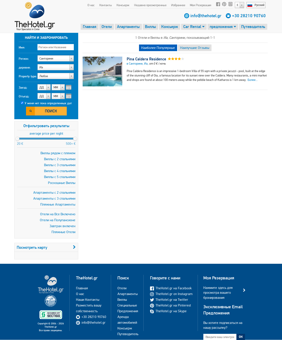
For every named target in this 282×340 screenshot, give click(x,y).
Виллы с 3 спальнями (59, 165)
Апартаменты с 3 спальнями (54, 198)
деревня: (25, 67)
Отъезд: (24, 96)
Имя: (22, 47)
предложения (223, 26)
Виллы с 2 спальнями (59, 159)
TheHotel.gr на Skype (168, 311)
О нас (91, 5)
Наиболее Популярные (158, 48)
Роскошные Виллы (61, 183)
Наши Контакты (87, 299)
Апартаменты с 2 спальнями (54, 192)
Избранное (178, 5)
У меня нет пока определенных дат (48, 103)
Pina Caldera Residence (146, 59)
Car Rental (193, 26)
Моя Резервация (200, 5)
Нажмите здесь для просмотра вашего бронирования (218, 293)
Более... (253, 80)
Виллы (150, 26)
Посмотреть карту (46, 247)
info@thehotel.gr (205, 16)
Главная (89, 26)
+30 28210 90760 (249, 16)
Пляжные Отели (63, 232)
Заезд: (23, 87)
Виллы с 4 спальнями (59, 171)
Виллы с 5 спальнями (59, 177)
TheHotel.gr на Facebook (171, 288)
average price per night (46, 133)
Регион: (24, 59)
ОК (241, 337)
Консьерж (123, 5)
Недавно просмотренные (150, 5)
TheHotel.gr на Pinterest (170, 305)
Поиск (51, 110)
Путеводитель (253, 26)
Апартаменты (128, 26)
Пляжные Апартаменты (57, 204)
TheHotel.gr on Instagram (171, 294)
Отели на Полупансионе (57, 220)
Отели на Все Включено (57, 214)
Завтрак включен (62, 226)
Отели (107, 26)
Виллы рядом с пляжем (58, 153)
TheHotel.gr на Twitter (169, 299)
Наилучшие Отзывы (194, 48)
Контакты (105, 5)
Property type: (28, 76)
